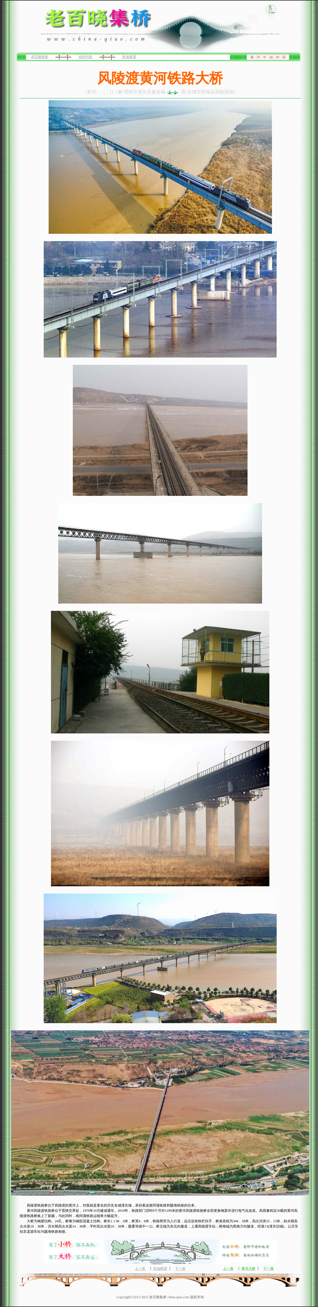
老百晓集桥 (39, 57)
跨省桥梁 (129, 57)
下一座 (180, 1269)
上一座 (140, 1269)
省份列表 (85, 57)
